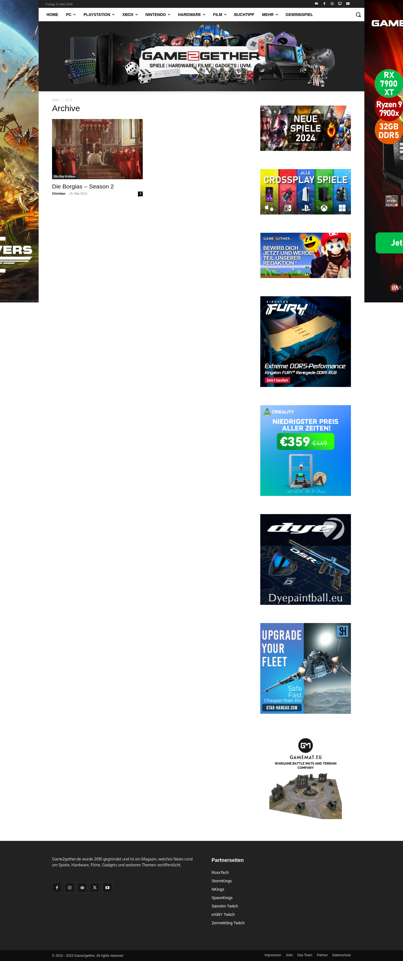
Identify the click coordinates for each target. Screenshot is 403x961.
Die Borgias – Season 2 (83, 186)
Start (55, 100)
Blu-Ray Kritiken (65, 176)
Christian (58, 193)
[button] (358, 14)
